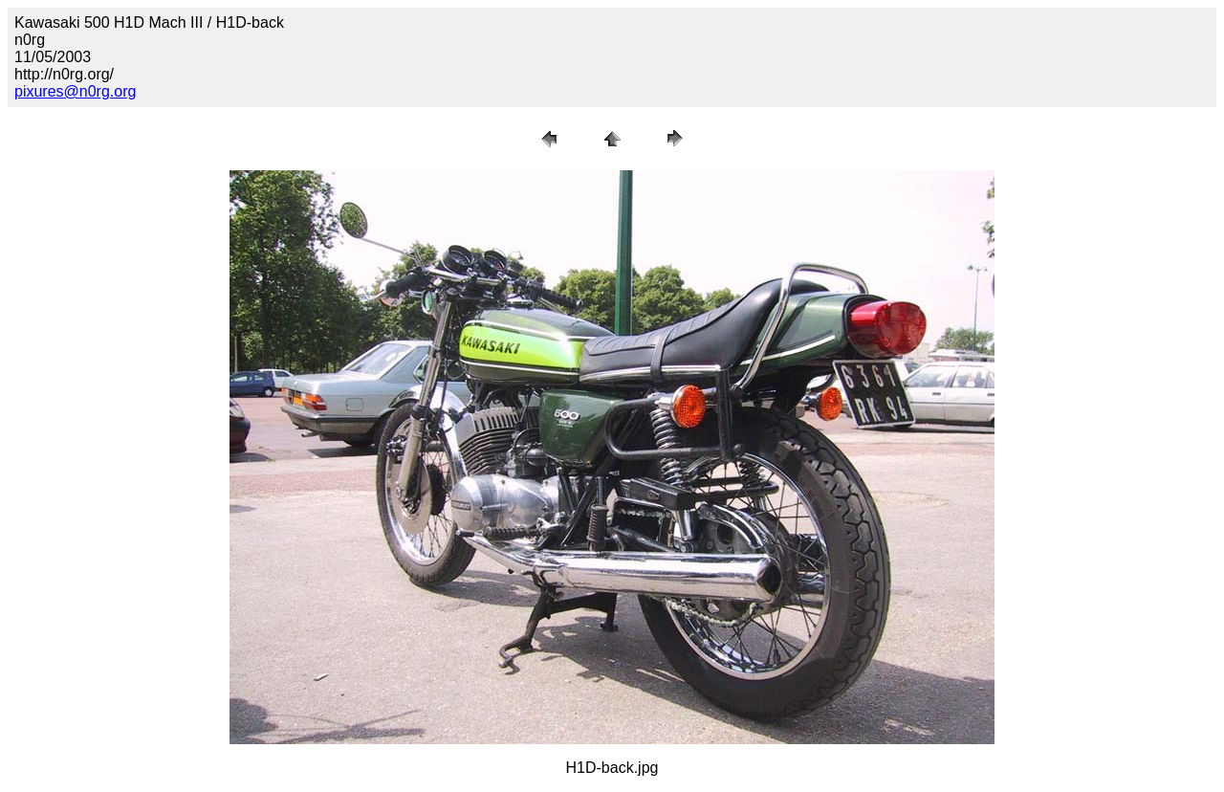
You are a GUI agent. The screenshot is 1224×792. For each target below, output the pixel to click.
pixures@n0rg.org (75, 91)
